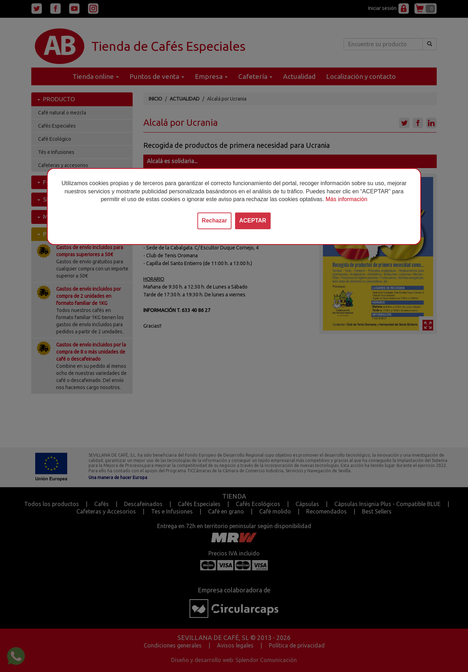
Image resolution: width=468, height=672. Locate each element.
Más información (346, 199)
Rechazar (214, 220)
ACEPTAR (252, 220)
